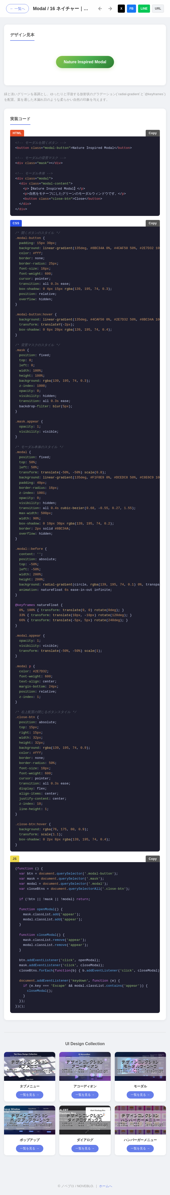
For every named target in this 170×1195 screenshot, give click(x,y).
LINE (144, 8)
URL (158, 8)
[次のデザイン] (110, 8)
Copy (153, 133)
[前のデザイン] (100, 8)
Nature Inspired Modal (85, 62)
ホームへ (105, 1186)
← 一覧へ (17, 9)
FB (131, 8)
